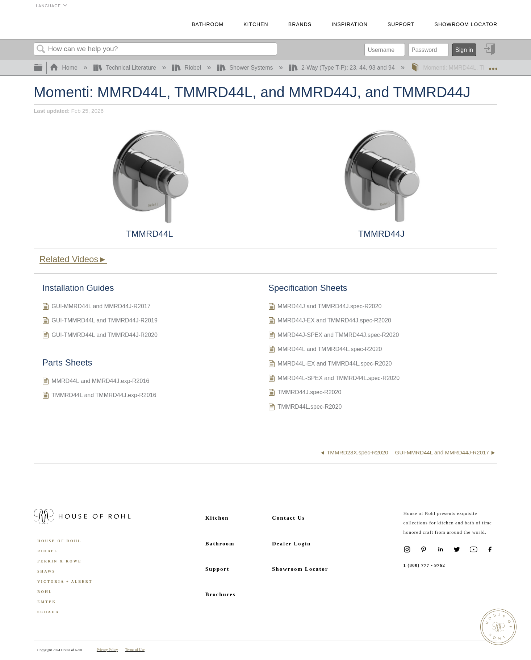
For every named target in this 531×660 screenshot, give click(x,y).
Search (41, 49)
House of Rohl (59, 541)
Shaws (46, 571)
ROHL (44, 592)
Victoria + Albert (64, 581)
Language (48, 6)
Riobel (187, 68)
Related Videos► (73, 259)
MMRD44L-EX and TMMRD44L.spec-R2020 (330, 364)
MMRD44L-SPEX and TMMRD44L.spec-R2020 (334, 379)
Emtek (46, 602)
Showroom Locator (466, 24)
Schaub (48, 612)
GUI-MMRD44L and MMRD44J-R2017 (96, 307)
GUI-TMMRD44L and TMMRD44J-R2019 (100, 321)
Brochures (220, 594)
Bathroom (207, 24)
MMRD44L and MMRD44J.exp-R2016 (95, 382)
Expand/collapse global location (493, 65)
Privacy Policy (107, 650)
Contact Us (288, 518)
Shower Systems (246, 68)
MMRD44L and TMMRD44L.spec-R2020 (325, 350)
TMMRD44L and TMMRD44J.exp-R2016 (99, 396)
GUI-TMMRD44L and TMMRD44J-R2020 (100, 336)
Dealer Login (291, 543)
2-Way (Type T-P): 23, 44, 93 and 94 (343, 68)
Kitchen (255, 24)
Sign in (464, 50)
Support (401, 24)
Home (64, 68)
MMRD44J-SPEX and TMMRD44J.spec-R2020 (333, 336)
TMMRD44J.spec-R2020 (304, 393)
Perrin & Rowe (59, 561)
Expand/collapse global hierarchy (42, 68)
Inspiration (349, 24)
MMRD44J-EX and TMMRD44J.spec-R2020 (329, 321)
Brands (300, 24)
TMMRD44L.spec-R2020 (305, 408)
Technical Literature (125, 68)
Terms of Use (135, 650)
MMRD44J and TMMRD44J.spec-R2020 (324, 307)
